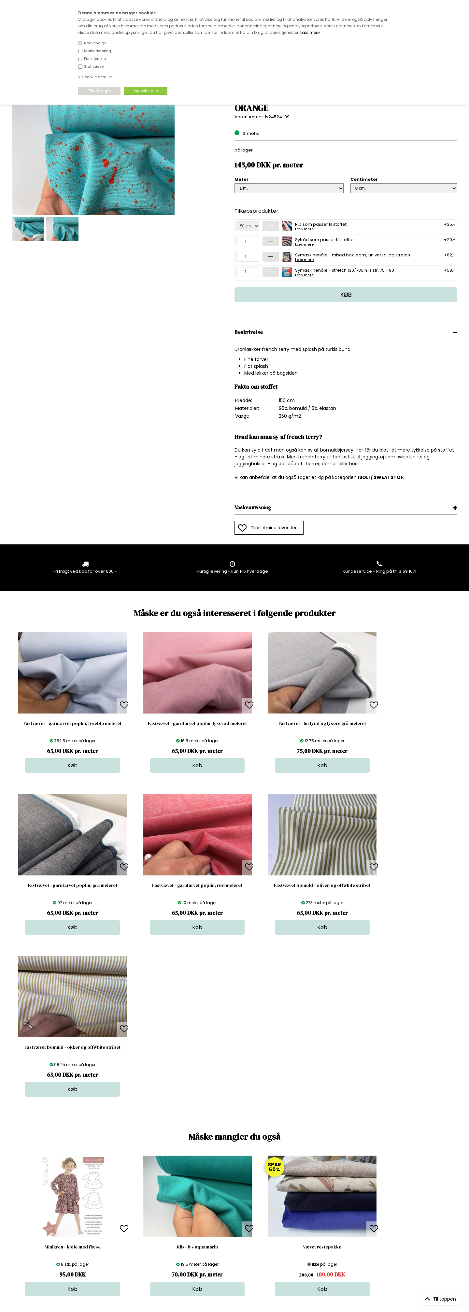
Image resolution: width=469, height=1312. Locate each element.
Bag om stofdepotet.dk (143, 1204)
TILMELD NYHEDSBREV (392, 1213)
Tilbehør (234, 1217)
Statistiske (94, 66)
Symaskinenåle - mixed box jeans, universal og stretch (352, 257)
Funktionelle (95, 58)
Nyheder (234, 1224)
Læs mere (310, 32)
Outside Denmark (137, 1224)
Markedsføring (97, 50)
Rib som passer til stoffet (321, 226)
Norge (125, 1217)
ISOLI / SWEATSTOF (380, 477)
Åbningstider (132, 1198)
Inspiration (236, 1243)
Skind (231, 1204)
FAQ (123, 1211)
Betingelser (131, 1230)
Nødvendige (95, 43)
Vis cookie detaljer (95, 76)
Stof (229, 1198)
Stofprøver (236, 1237)
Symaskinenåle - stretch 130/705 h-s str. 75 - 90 (344, 272)
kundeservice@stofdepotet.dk (44, 1230)
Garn (230, 1211)
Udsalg (232, 1230)
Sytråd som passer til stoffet (324, 241)
